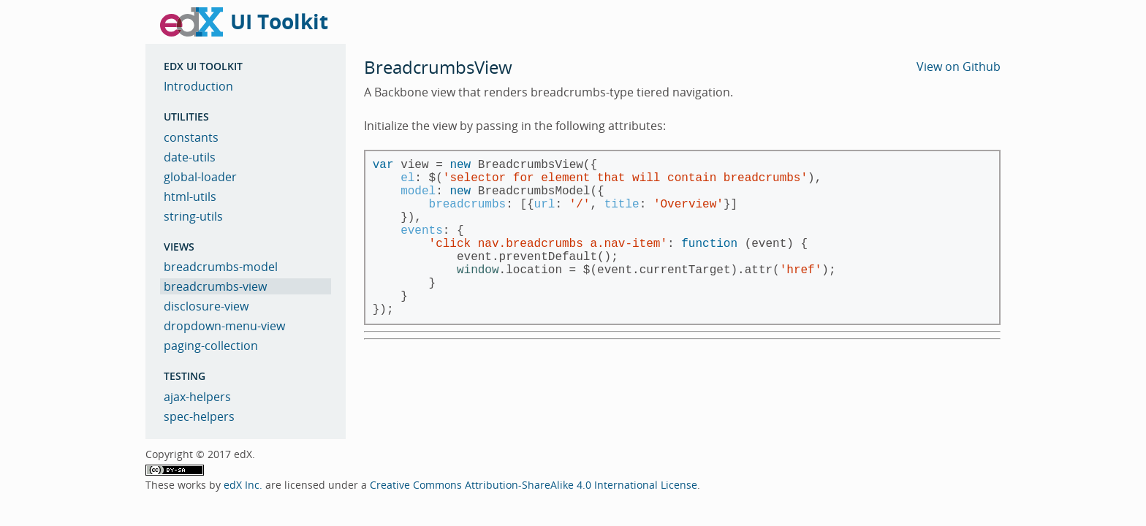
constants (191, 137)
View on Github (959, 66)
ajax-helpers (197, 397)
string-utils (193, 216)
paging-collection (211, 346)
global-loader (200, 177)
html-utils (190, 196)
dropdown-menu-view (224, 326)
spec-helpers (199, 416)
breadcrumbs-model (221, 267)
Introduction (198, 86)
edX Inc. (243, 485)
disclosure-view (206, 306)
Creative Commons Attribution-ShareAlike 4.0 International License (533, 485)
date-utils (190, 157)
